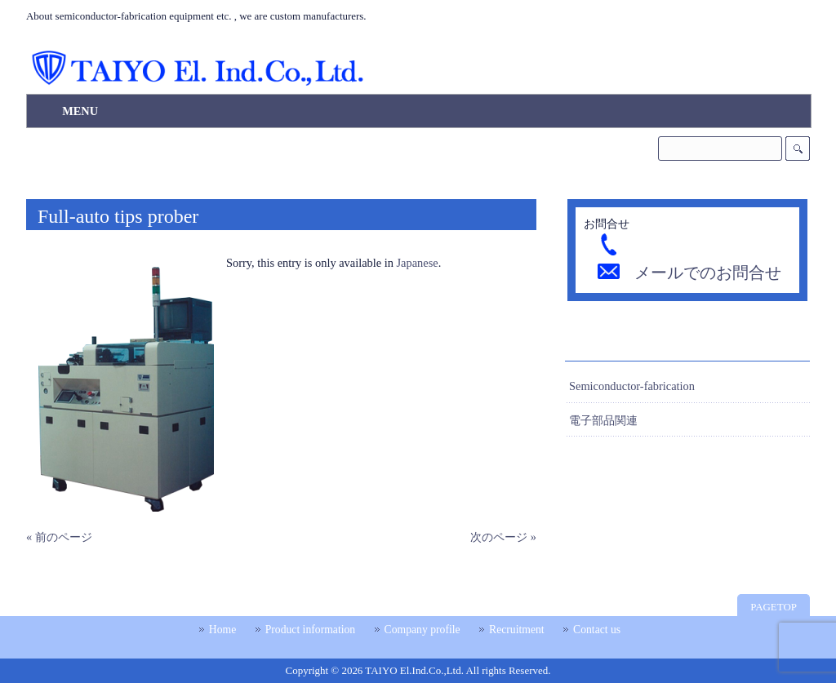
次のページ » (503, 536)
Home (222, 629)
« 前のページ (59, 536)
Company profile (422, 629)
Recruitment (517, 629)
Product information (310, 629)
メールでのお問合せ (707, 273)
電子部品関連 (603, 420)
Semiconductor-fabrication (632, 386)
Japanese (417, 262)
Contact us (596, 629)
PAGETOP (773, 607)
